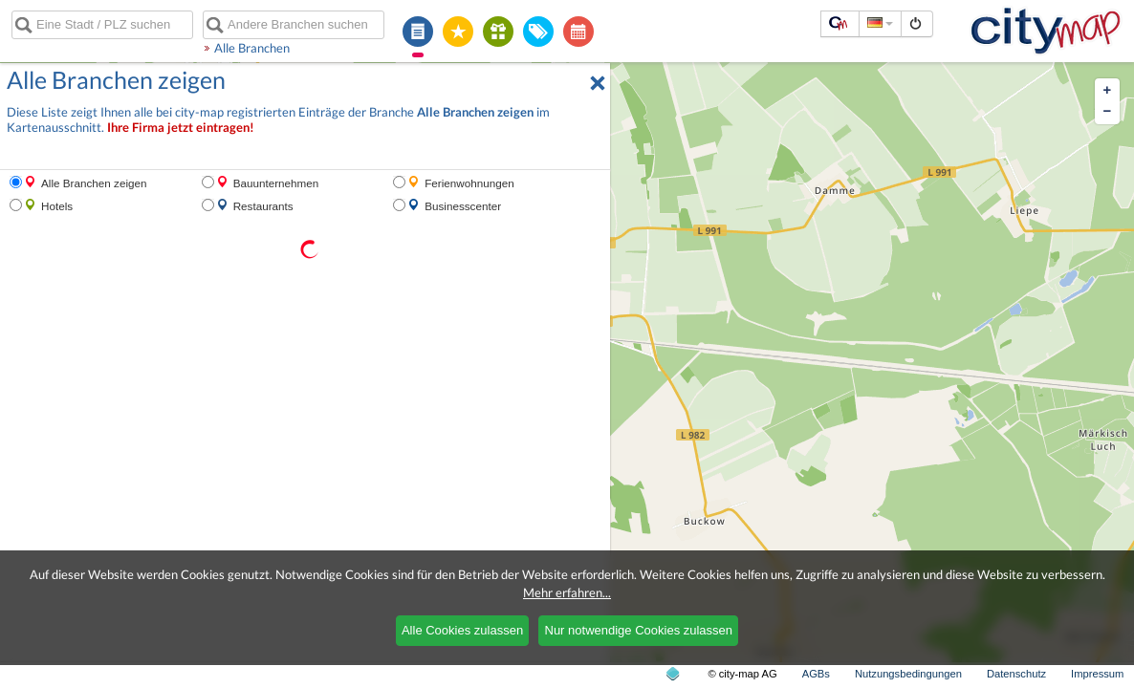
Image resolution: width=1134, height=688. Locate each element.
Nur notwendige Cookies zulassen (639, 630)
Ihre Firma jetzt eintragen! (180, 127)
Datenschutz (1016, 673)
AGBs (816, 673)
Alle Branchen (252, 47)
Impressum (1097, 673)
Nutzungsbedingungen (908, 673)
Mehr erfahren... (567, 592)
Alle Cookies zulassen (462, 630)
